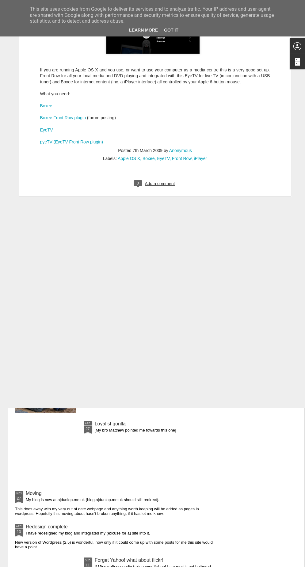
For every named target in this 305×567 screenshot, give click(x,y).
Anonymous (180, 83)
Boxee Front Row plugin (63, 50)
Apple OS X (129, 91)
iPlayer (200, 91)
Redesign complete (47, 526)
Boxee (46, 38)
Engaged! (105, 354)
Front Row (182, 91)
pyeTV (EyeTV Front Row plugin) (71, 74)
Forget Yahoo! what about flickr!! (130, 560)
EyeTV (46, 62)
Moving (34, 493)
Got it (171, 30)
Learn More (143, 30)
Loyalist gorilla (110, 423)
